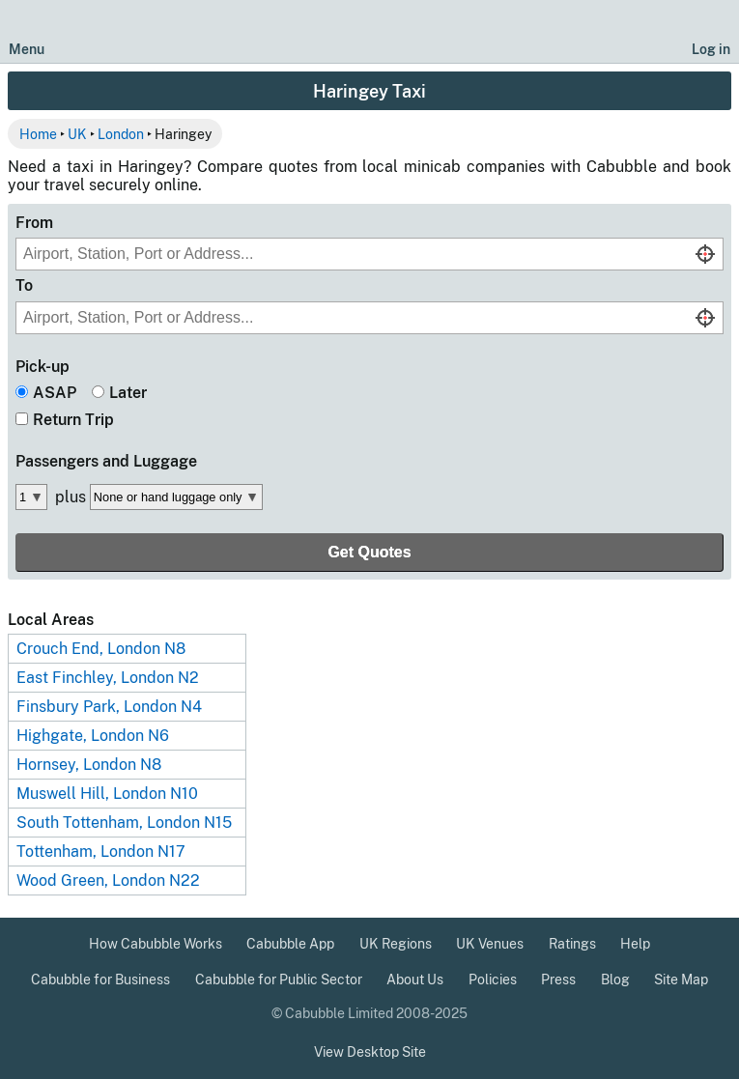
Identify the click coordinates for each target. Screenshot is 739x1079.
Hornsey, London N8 (88, 764)
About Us (414, 979)
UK (77, 134)
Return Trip (73, 420)
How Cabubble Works (155, 943)
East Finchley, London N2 (107, 677)
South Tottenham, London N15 (124, 822)
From (34, 222)
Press (558, 979)
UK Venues (490, 943)
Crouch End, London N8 (100, 648)
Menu (26, 49)
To (24, 285)
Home (38, 134)
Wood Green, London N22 (108, 880)
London (121, 134)
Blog (615, 979)
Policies (493, 979)
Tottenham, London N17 (100, 851)
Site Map (681, 979)
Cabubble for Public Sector (278, 979)
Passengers (106, 461)
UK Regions (395, 943)
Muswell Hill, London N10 (107, 793)
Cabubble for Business (100, 979)
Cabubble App (290, 943)
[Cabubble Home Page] (369, 32)
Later (128, 392)
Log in (711, 49)
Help (635, 943)
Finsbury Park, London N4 (109, 706)
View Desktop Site (370, 1052)
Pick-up (42, 366)
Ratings (572, 943)
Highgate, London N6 (92, 735)
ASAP (54, 392)
